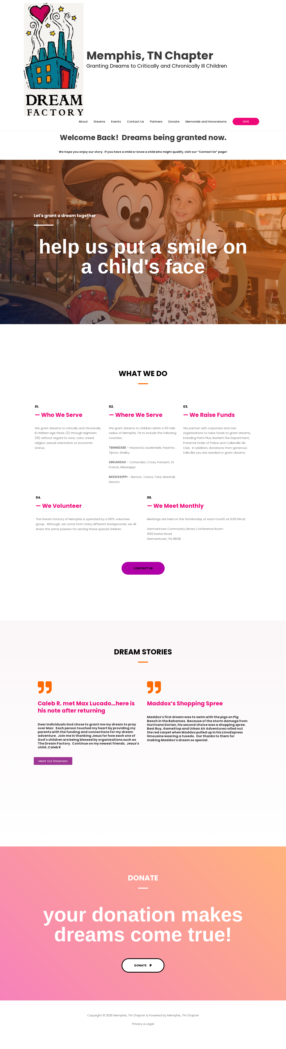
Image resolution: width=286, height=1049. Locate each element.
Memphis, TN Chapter (163, 62)
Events (116, 136)
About (83, 136)
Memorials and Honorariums (206, 136)
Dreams (99, 136)
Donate (174, 136)
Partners (156, 136)
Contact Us (135, 136)
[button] (246, 136)
